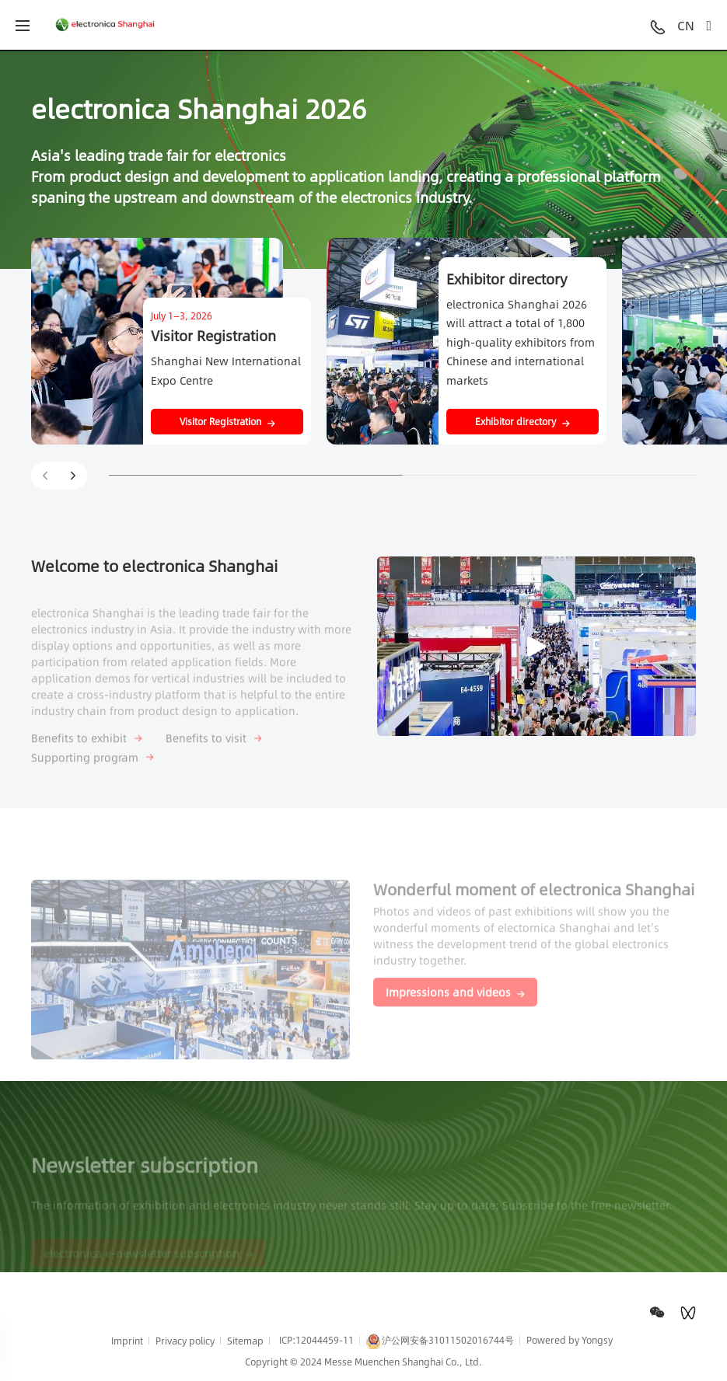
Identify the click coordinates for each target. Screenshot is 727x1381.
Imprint (127, 1341)
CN (685, 25)
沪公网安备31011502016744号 (440, 1341)
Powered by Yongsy (569, 1340)
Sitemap (245, 1341)
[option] (363, 159)
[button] (73, 476)
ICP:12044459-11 (316, 1340)
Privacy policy (185, 1341)
